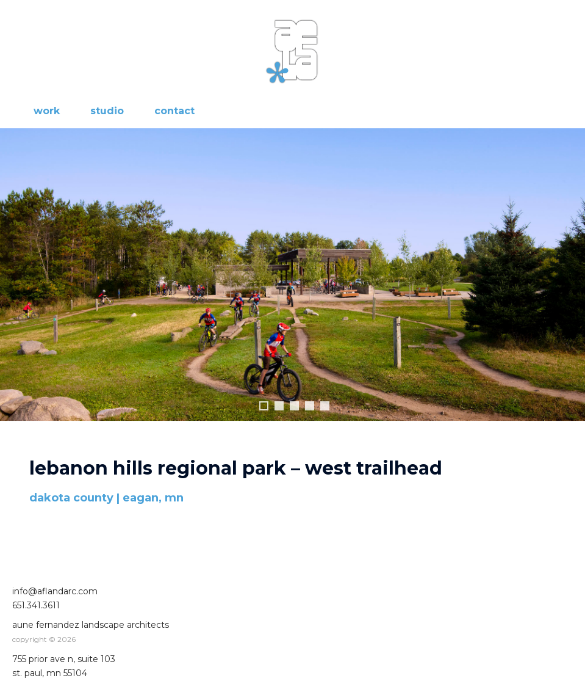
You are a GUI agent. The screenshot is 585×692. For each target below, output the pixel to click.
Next (569, 274)
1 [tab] (263, 405)
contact (174, 111)
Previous (15, 274)
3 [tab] (294, 405)
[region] (292, 287)
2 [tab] (279, 405)
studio (107, 111)
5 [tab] (324, 405)
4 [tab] (309, 405)
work (47, 111)
